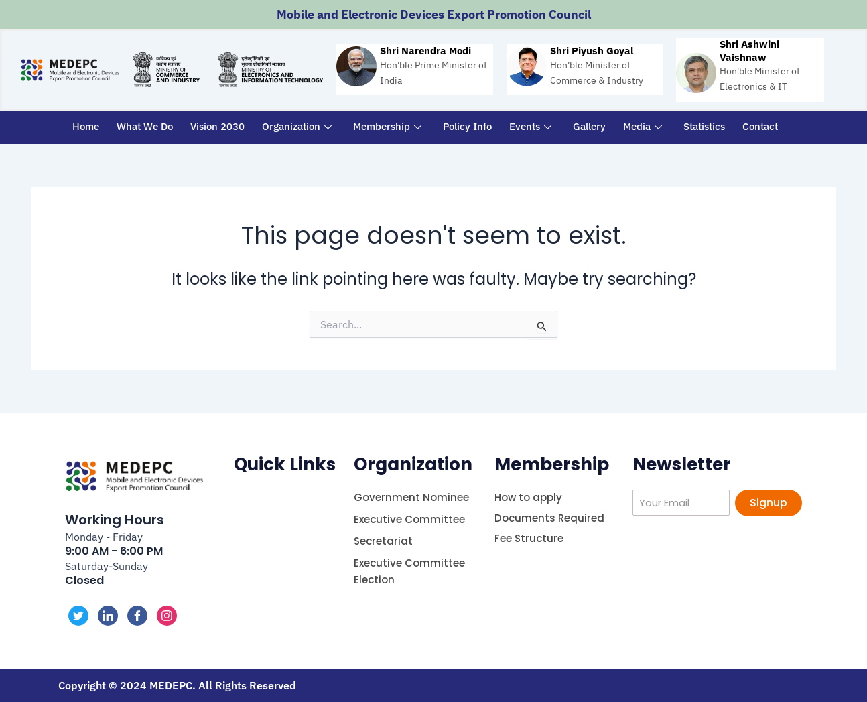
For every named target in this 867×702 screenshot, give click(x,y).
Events (530, 126)
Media (642, 126)
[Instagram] (167, 616)
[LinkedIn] (108, 616)
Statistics (704, 126)
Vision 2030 (217, 126)
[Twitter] (78, 616)
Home (85, 126)
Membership (387, 126)
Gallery (589, 126)
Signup (768, 502)
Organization (297, 126)
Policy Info (467, 126)
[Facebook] (137, 616)
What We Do (145, 126)
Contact (760, 126)
